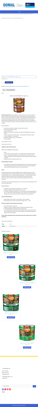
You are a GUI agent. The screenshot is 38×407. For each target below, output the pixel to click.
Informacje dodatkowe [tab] (10, 89)
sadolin (21, 86)
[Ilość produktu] (3, 82)
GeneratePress (23, 405)
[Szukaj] (34, 386)
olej (18, 86)
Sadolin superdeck (9, 18)
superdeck (24, 86)
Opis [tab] (4, 89)
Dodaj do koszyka (9, 82)
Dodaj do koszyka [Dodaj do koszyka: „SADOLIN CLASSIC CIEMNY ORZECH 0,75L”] (11, 257)
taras (28, 86)
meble (17, 86)
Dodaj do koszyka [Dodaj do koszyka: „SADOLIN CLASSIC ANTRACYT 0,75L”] (11, 317)
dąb (14, 86)
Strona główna (3, 18)
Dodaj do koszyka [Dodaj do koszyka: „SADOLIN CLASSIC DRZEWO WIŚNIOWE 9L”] (27, 287)
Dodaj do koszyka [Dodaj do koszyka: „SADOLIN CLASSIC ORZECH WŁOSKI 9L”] (27, 347)
